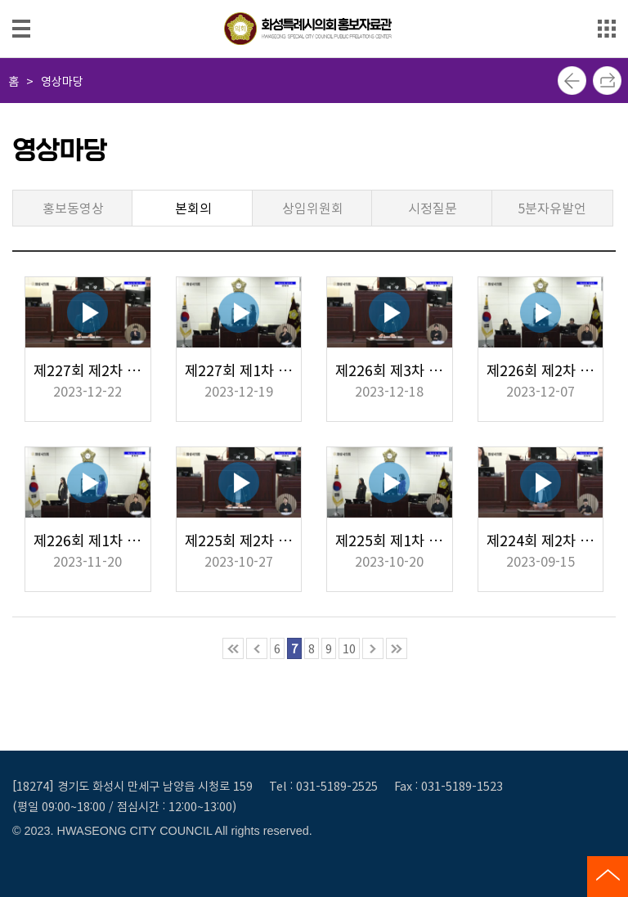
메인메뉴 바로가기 (314, 1)
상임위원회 (312, 208)
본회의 (193, 208)
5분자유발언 (552, 208)
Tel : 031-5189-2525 (323, 785)
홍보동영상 (73, 208)
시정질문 (432, 208)
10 (349, 648)
